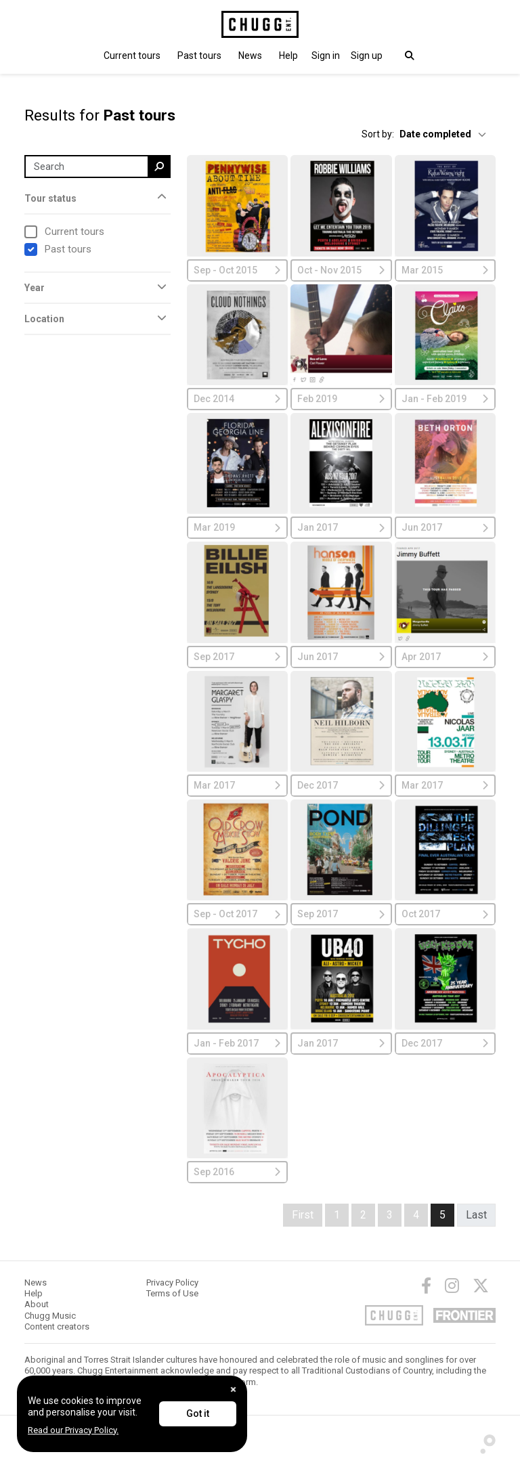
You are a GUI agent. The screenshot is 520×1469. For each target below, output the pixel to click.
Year (34, 287)
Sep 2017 (237, 656)
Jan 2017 (341, 527)
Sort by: (378, 134)
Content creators (56, 1326)
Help (288, 55)
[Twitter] (481, 1285)
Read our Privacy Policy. (73, 1430)
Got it (197, 1413)
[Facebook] (426, 1285)
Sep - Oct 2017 (237, 913)
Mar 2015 (445, 270)
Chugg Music (50, 1316)
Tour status (50, 198)
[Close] (233, 1389)
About (36, 1304)
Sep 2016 (237, 1171)
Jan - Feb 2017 (237, 1043)
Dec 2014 (237, 398)
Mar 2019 (237, 527)
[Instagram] (452, 1285)
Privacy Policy (172, 1282)
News (250, 55)
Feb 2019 (341, 398)
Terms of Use (172, 1293)
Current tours (132, 55)
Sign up (367, 55)
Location (44, 318)
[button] (325, 55)
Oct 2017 (445, 913)
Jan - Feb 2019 (445, 398)
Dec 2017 (341, 785)
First (302, 1214)
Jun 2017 (445, 527)
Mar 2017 (237, 785)
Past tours (199, 55)
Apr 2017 (445, 656)
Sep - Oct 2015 (237, 270)
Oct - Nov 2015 (341, 270)
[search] (159, 166)
